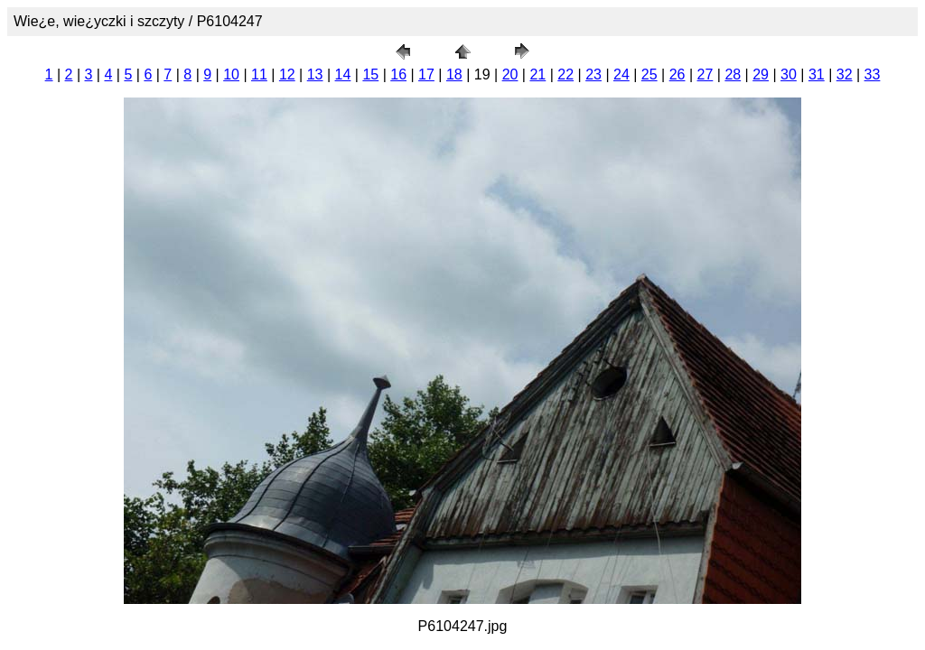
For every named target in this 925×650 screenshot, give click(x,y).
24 (621, 74)
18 (454, 74)
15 (370, 74)
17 (426, 74)
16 (398, 74)
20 (510, 74)
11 (259, 74)
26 (677, 74)
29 (760, 74)
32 (844, 74)
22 (565, 74)
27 (705, 74)
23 (593, 74)
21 (537, 74)
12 (287, 74)
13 (315, 74)
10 (231, 74)
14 (343, 74)
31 (816, 74)
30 (788, 74)
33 (872, 74)
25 (649, 74)
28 (732, 74)
